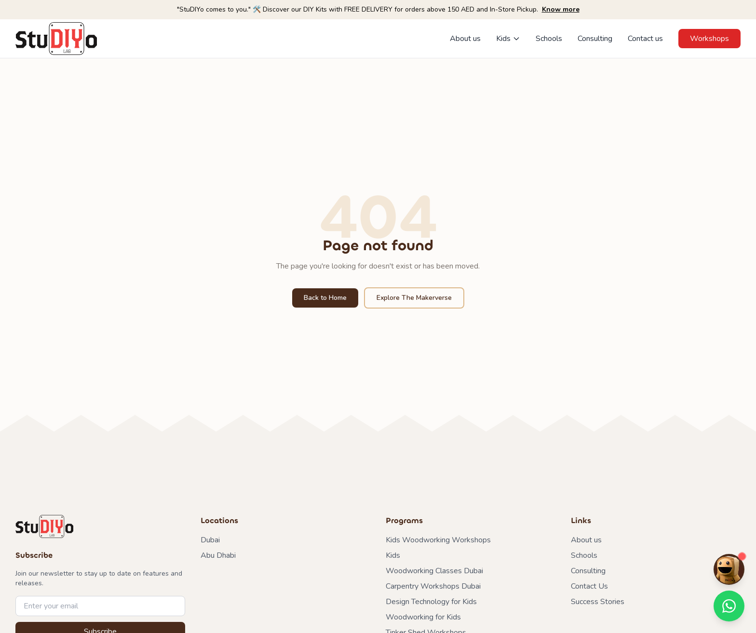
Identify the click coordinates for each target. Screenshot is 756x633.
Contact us (645, 38)
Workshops (709, 38)
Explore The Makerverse (414, 297)
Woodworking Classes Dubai (434, 571)
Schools (549, 38)
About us (465, 38)
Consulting (595, 38)
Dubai (210, 540)
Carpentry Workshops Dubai (433, 586)
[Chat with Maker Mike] (729, 569)
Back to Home (325, 297)
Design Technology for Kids (431, 601)
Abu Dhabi (218, 555)
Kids (508, 38)
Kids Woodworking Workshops (438, 540)
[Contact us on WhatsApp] (729, 606)
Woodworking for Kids (423, 617)
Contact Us (589, 586)
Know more (561, 9)
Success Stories (597, 601)
